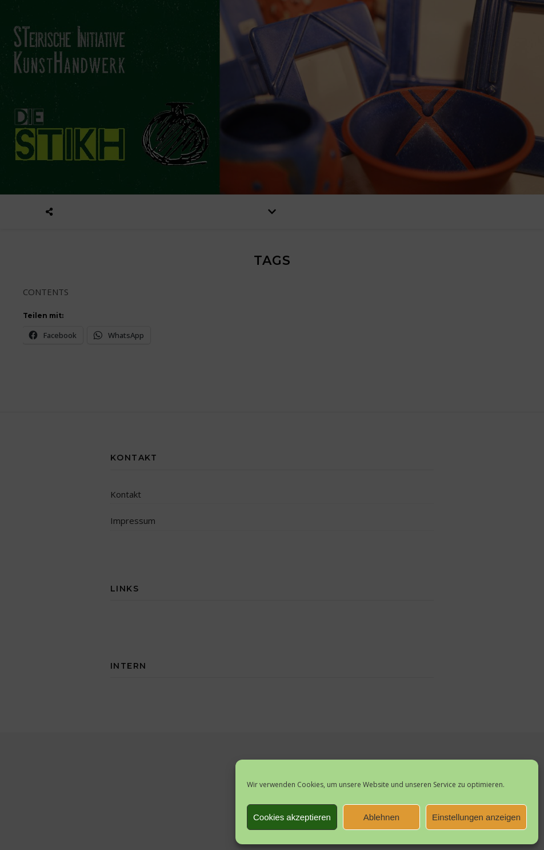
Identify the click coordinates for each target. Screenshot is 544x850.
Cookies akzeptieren (292, 817)
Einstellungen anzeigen (476, 817)
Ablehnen (381, 817)
